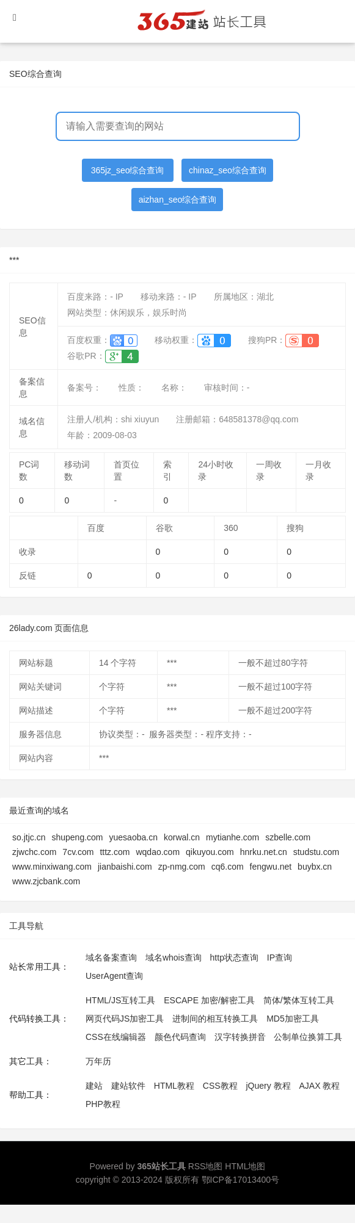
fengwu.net (271, 866)
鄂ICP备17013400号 (241, 1180)
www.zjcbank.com (46, 881)
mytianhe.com (232, 837)
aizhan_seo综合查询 (178, 199)
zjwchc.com (34, 852)
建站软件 (128, 1086)
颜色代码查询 (180, 1037)
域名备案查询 (111, 957)
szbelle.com (287, 837)
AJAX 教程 (319, 1086)
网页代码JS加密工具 (125, 1018)
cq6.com (227, 866)
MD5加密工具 (292, 1018)
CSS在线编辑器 (116, 1037)
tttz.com (115, 852)
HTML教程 (174, 1086)
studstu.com (316, 852)
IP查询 (279, 957)
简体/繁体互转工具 (298, 1000)
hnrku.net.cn (263, 852)
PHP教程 (103, 1104)
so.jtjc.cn (28, 837)
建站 (94, 1086)
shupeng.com (77, 837)
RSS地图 (205, 1166)
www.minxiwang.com (52, 866)
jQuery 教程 (268, 1086)
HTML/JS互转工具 (120, 1000)
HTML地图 (245, 1166)
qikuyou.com (210, 852)
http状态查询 (234, 957)
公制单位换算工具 (308, 1037)
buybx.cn (315, 866)
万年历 (98, 1061)
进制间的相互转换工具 (215, 1018)
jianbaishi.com (125, 866)
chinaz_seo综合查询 (227, 170)
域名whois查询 (173, 957)
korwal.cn (182, 837)
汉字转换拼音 (240, 1037)
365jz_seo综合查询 (127, 170)
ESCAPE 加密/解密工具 (209, 1000)
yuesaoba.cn (133, 837)
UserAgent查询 (114, 976)
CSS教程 (220, 1086)
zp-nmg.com (181, 866)
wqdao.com (158, 852)
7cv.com (77, 852)
